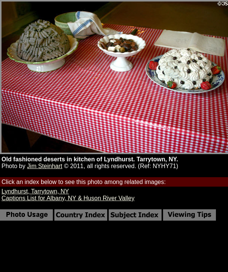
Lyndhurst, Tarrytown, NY (35, 191)
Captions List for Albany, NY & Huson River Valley (68, 198)
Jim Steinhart (44, 166)
